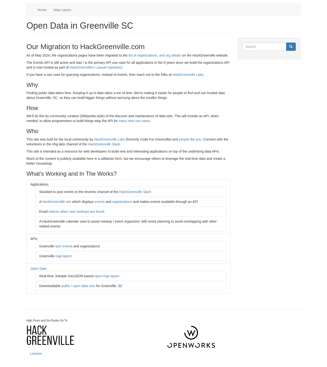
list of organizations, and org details (154, 55)
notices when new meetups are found (76, 211)
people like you (190, 139)
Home (42, 10)
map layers (63, 256)
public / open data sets (78, 286)
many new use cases (134, 121)
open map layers (106, 276)
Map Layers (62, 10)
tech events (64, 246)
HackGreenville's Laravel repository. (96, 67)
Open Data (38, 268)
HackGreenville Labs (187, 75)
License (36, 353)
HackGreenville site (56, 202)
